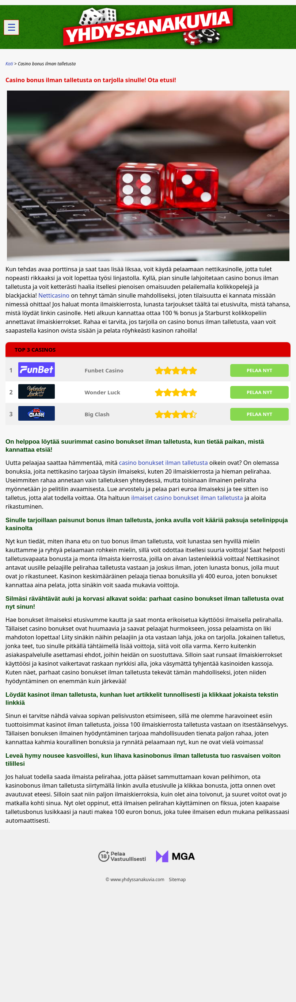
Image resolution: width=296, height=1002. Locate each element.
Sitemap (177, 879)
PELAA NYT (259, 370)
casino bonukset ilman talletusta (164, 463)
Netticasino (53, 295)
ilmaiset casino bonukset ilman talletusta (187, 498)
